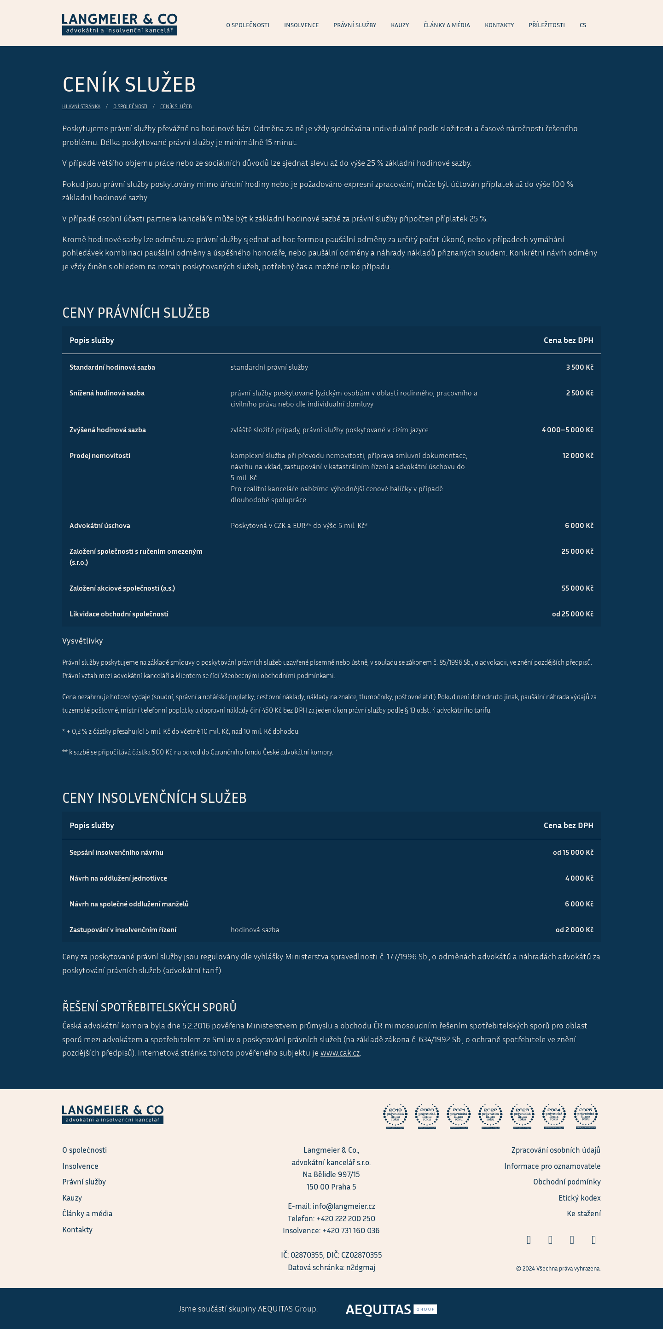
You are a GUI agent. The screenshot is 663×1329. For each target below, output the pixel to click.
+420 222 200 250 (345, 1218)
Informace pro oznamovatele (552, 1166)
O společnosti (130, 106)
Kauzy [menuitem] (400, 25)
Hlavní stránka (81, 106)
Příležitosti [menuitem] (547, 25)
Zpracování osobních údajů (556, 1150)
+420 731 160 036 (351, 1230)
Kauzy (72, 1197)
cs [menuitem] (583, 25)
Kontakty (77, 1229)
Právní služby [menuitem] (354, 25)
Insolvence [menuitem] (301, 25)
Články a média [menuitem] (447, 25)
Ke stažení (584, 1213)
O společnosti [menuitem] (247, 25)
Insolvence (80, 1166)
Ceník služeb (176, 106)
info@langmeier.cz (344, 1206)
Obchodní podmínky (567, 1181)
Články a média (87, 1213)
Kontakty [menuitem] (499, 25)
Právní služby (84, 1181)
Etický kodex (579, 1197)
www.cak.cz (340, 1052)
